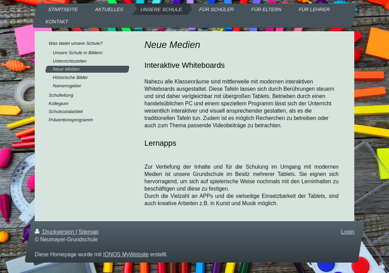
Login (347, 232)
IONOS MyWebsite (126, 254)
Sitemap (88, 232)
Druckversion (55, 232)
